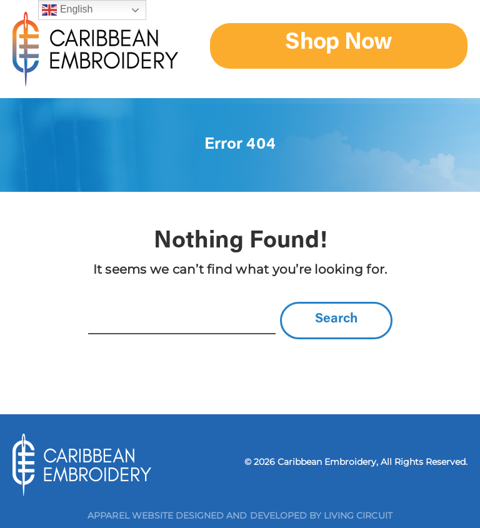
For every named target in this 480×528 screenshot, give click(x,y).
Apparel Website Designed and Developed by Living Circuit (240, 515)
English (67, 9)
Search (336, 319)
